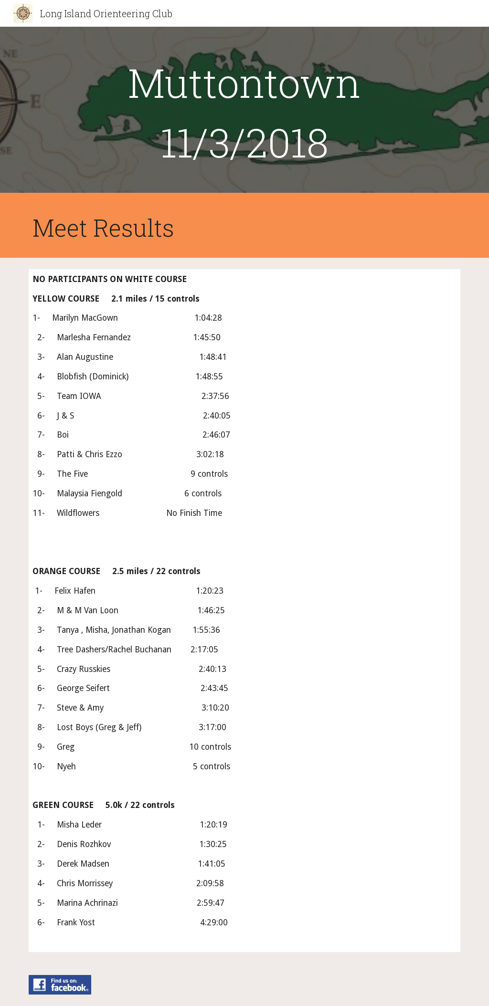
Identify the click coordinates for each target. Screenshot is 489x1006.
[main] (244, 112)
